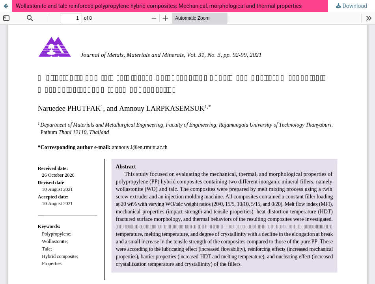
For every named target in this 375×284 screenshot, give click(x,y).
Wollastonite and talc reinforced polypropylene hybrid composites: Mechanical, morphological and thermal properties (159, 6)
